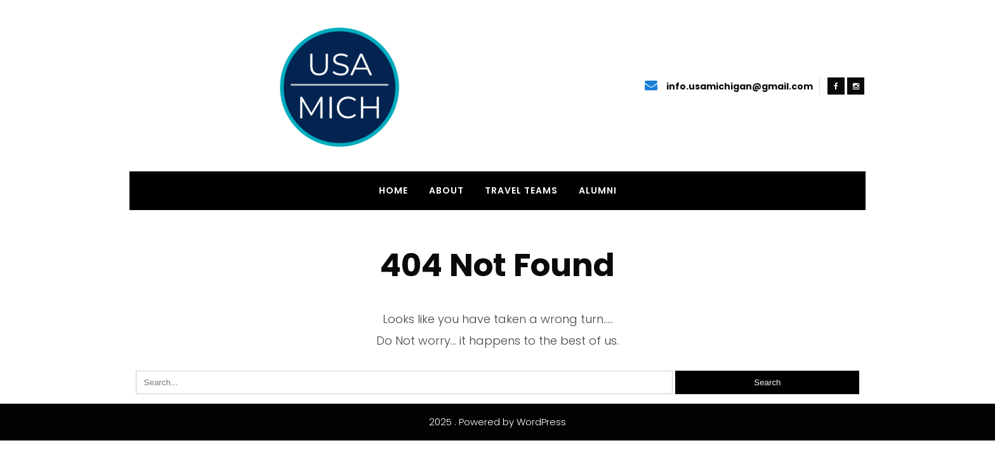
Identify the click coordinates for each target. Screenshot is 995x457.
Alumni (598, 190)
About (446, 190)
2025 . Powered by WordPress (497, 421)
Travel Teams (521, 190)
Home (393, 190)
